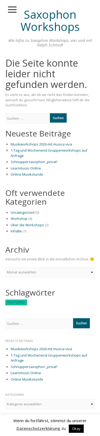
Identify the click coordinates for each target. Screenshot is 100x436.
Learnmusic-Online (26, 168)
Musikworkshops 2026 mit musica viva (41, 144)
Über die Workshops (27, 225)
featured (16, 302)
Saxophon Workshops (50, 20)
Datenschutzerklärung (38, 428)
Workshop (19, 218)
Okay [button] (76, 428)
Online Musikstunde (27, 174)
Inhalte (16, 231)
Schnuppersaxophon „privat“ (34, 161)
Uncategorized (22, 212)
